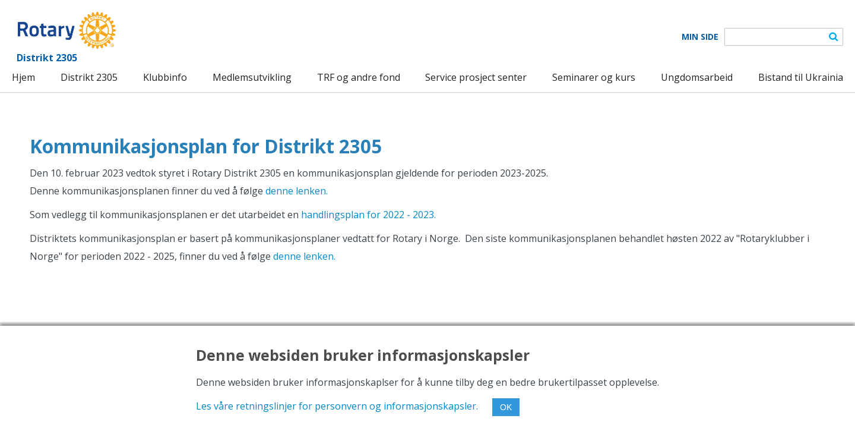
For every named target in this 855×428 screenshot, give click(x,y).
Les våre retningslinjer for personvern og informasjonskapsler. (337, 406)
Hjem (23, 77)
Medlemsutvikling (252, 77)
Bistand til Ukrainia (800, 77)
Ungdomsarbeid (697, 77)
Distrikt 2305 (89, 77)
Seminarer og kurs (593, 77)
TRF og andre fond (358, 77)
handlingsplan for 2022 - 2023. (368, 214)
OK (506, 407)
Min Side (700, 37)
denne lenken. (296, 190)
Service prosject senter (476, 77)
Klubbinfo (165, 77)
